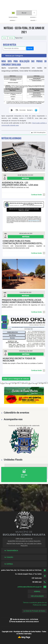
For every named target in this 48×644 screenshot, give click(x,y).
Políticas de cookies (40, 605)
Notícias (11, 38)
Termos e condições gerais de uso (35, 602)
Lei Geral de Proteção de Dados (34, 611)
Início (4, 38)
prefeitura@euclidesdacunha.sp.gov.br (30, 587)
